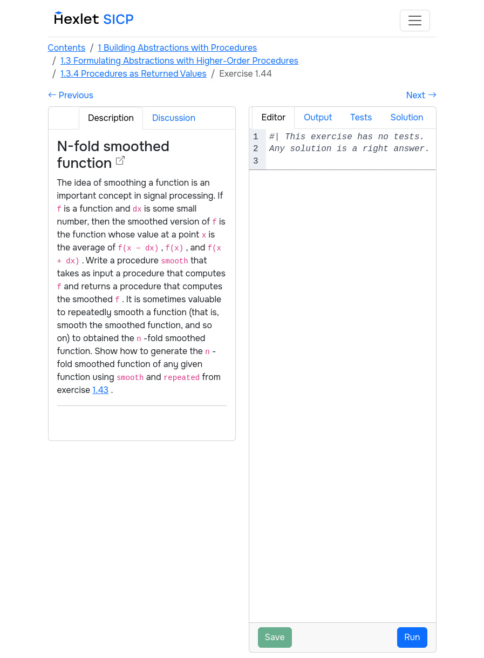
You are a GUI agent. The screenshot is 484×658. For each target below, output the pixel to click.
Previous (70, 95)
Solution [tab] (406, 117)
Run (412, 637)
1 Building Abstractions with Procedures (177, 47)
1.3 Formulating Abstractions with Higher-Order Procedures (179, 60)
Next (421, 95)
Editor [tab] (273, 117)
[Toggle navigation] (415, 20)
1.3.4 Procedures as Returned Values (133, 73)
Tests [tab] (361, 117)
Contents (67, 47)
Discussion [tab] (173, 118)
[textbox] (356, 149)
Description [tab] (111, 118)
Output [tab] (318, 117)
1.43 (101, 390)
